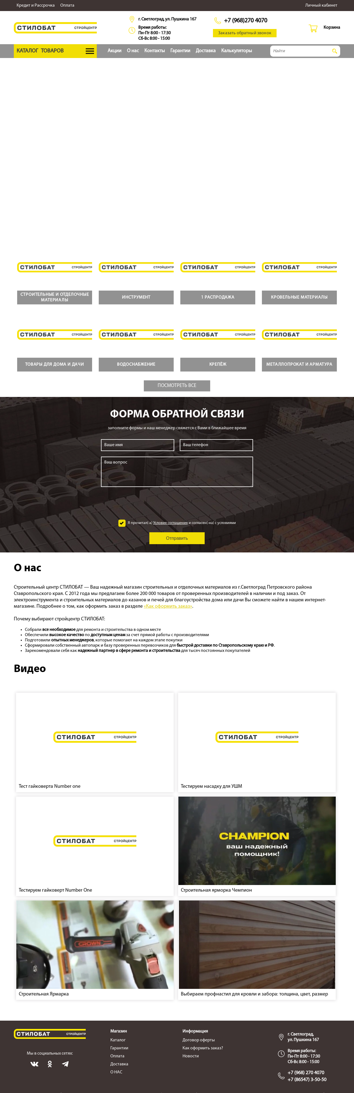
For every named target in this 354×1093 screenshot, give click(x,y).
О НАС (116, 1072)
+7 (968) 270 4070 (306, 1073)
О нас (133, 51)
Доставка (206, 51)
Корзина (332, 27)
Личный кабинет (321, 5)
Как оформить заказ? (203, 1048)
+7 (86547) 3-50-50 (307, 1080)
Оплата (67, 5)
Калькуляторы (236, 51)
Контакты (154, 51)
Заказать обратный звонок (244, 33)
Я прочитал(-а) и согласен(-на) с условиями (182, 523)
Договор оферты (199, 1040)
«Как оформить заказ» (168, 606)
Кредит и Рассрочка (36, 5)
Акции (114, 51)
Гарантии (180, 51)
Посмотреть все (177, 385)
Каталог (118, 1040)
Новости (191, 1056)
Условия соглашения (170, 523)
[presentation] (177, 503)
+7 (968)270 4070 (245, 21)
